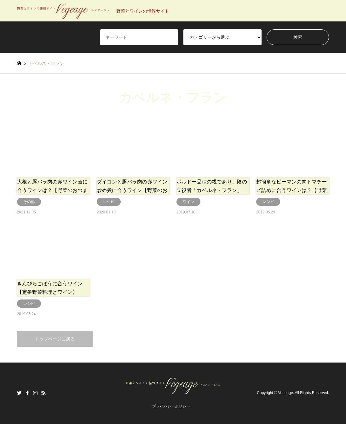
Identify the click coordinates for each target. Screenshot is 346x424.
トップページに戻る (55, 338)
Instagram (35, 393)
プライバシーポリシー (171, 406)
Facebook (27, 393)
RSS (43, 393)
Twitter (19, 393)
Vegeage (285, 393)
